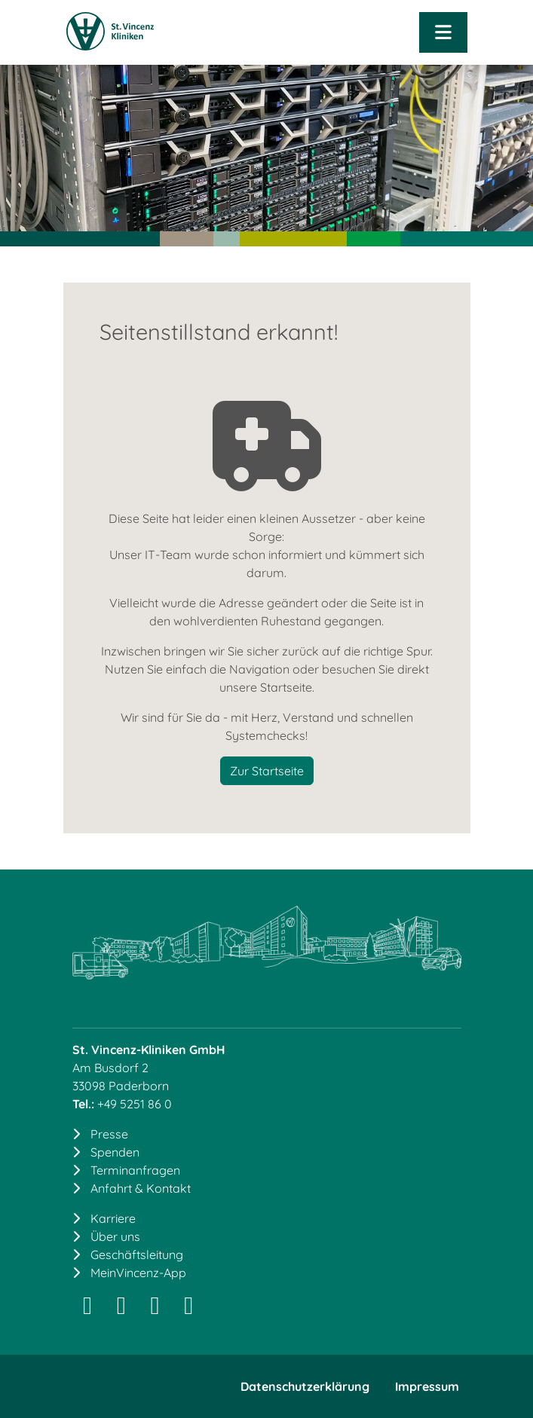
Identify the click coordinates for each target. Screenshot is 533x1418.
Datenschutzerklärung (304, 1386)
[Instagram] (87, 1309)
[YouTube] (188, 1309)
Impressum (427, 1386)
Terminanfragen (135, 1170)
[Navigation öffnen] (443, 32)
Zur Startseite (267, 770)
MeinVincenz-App (138, 1272)
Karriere (113, 1218)
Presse (109, 1133)
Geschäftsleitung (136, 1254)
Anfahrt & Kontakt (140, 1188)
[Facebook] (154, 1309)
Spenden (114, 1152)
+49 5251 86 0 (134, 1103)
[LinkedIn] (121, 1309)
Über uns (115, 1236)
